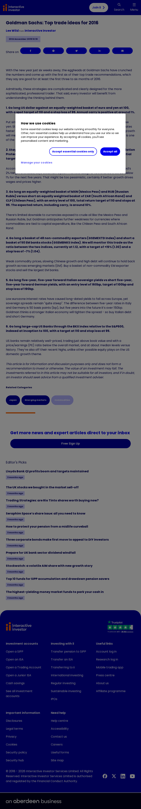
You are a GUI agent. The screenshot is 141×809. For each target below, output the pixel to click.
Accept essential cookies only (73, 151)
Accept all (110, 151)
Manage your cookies (36, 162)
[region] (70, 144)
